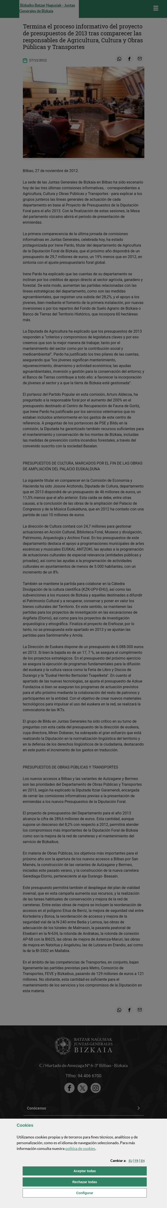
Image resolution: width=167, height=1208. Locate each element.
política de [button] (80, 1148)
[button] (130, 1160)
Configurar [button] (109, 1192)
